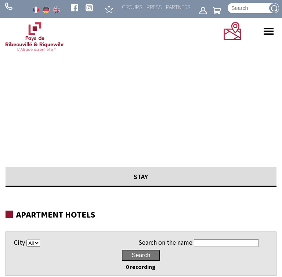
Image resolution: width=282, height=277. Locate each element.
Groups (132, 7)
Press (154, 7)
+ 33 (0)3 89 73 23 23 (8, 6)
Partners (178, 7)
